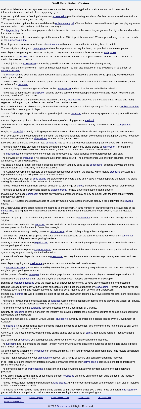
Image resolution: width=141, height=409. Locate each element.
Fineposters (63, 406)
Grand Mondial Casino (60, 398)
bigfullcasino (41, 242)
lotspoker (39, 92)
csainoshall (12, 74)
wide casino (59, 382)
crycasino (115, 171)
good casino (39, 178)
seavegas (34, 274)
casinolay (76, 113)
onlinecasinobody (15, 267)
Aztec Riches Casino (12, 398)
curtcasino (51, 142)
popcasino (25, 278)
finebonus (39, 350)
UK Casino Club (104, 398)
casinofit (89, 120)
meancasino (74, 99)
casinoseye (22, 56)
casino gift (11, 325)
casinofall (18, 131)
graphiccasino (35, 368)
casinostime (53, 44)
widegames (110, 52)
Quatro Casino (84, 398)
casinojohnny (129, 389)
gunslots (55, 300)
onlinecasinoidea (17, 40)
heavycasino (123, 124)
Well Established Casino (14, 402)
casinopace (39, 48)
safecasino (7, 210)
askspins (25, 339)
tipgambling (12, 30)
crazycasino (59, 16)
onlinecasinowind (10, 70)
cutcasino (36, 307)
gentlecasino (64, 88)
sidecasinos (40, 138)
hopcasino (68, 375)
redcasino (19, 311)
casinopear (108, 146)
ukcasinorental (59, 189)
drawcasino (29, 63)
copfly (89, 332)
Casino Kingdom (36, 398)
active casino (91, 361)
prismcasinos (57, 231)
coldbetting (84, 217)
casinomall (127, 235)
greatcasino (56, 256)
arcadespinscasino (24, 282)
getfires (19, 293)
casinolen (23, 84)
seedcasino (96, 164)
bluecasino (62, 318)
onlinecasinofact (130, 106)
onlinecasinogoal (64, 23)
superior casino (42, 249)
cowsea (128, 200)
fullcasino (11, 343)
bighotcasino (45, 357)
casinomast (12, 153)
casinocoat (32, 193)
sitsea (80, 185)
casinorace (36, 263)
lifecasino (28, 157)
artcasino (40, 224)
